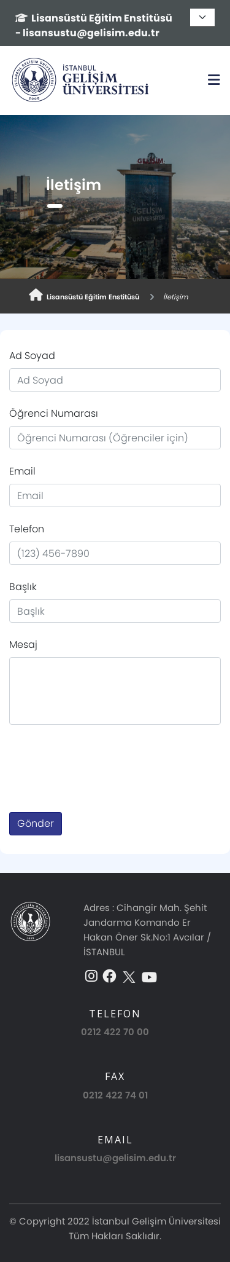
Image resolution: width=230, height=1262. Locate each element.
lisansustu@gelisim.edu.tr (115, 1157)
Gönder (35, 823)
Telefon (26, 529)
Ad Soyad (32, 356)
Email (22, 471)
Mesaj (23, 644)
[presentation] (102, 763)
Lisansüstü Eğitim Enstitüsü (84, 295)
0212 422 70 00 (115, 1031)
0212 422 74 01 (115, 1095)
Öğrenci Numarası (53, 413)
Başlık (23, 587)
